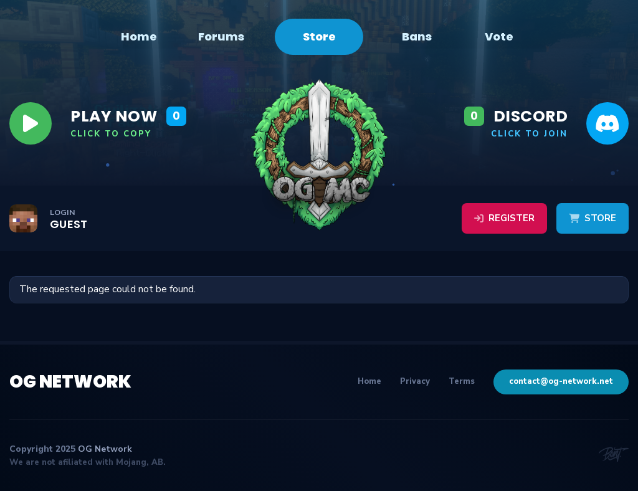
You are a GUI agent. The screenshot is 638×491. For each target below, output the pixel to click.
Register (504, 218)
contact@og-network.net (561, 381)
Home (139, 37)
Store (319, 36)
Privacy (415, 381)
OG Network (70, 381)
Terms (462, 381)
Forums (221, 37)
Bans (417, 37)
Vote (499, 37)
